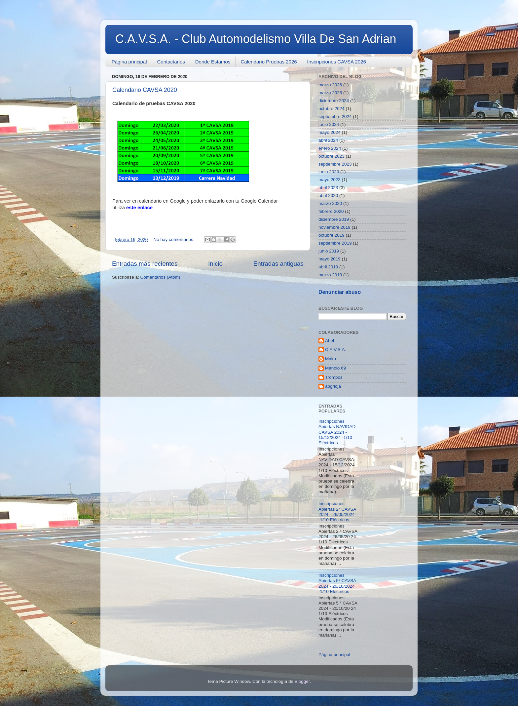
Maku (330, 358)
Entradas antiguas (278, 263)
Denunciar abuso (339, 292)
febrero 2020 (331, 211)
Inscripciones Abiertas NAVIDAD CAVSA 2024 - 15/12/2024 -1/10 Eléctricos (336, 432)
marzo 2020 (330, 203)
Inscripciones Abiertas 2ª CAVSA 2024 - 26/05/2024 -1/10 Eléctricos (337, 511)
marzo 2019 (330, 274)
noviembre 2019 (334, 227)
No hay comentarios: (175, 239)
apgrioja (333, 386)
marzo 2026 (330, 84)
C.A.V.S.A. (335, 349)
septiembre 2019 (335, 243)
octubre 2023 (331, 156)
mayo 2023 (329, 179)
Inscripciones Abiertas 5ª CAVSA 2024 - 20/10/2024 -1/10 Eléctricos (337, 583)
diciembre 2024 (333, 100)
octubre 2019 (331, 235)
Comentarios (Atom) (160, 277)
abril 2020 (328, 195)
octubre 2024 (331, 108)
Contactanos (171, 61)
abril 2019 (328, 266)
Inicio (215, 263)
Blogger (302, 681)
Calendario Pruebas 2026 (268, 61)
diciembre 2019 (333, 219)
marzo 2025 (330, 92)
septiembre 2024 (335, 116)
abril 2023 (328, 187)
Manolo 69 (335, 368)
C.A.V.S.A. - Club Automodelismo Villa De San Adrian (255, 39)
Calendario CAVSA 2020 (144, 90)
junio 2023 (328, 171)
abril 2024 (328, 140)
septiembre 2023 (335, 164)
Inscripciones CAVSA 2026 (336, 61)
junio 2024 (328, 124)
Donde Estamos (213, 61)
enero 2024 (329, 148)
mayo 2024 (329, 132)
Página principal (129, 61)
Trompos (334, 377)
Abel (329, 340)
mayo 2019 (329, 258)
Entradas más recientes (144, 263)
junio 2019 (328, 251)
